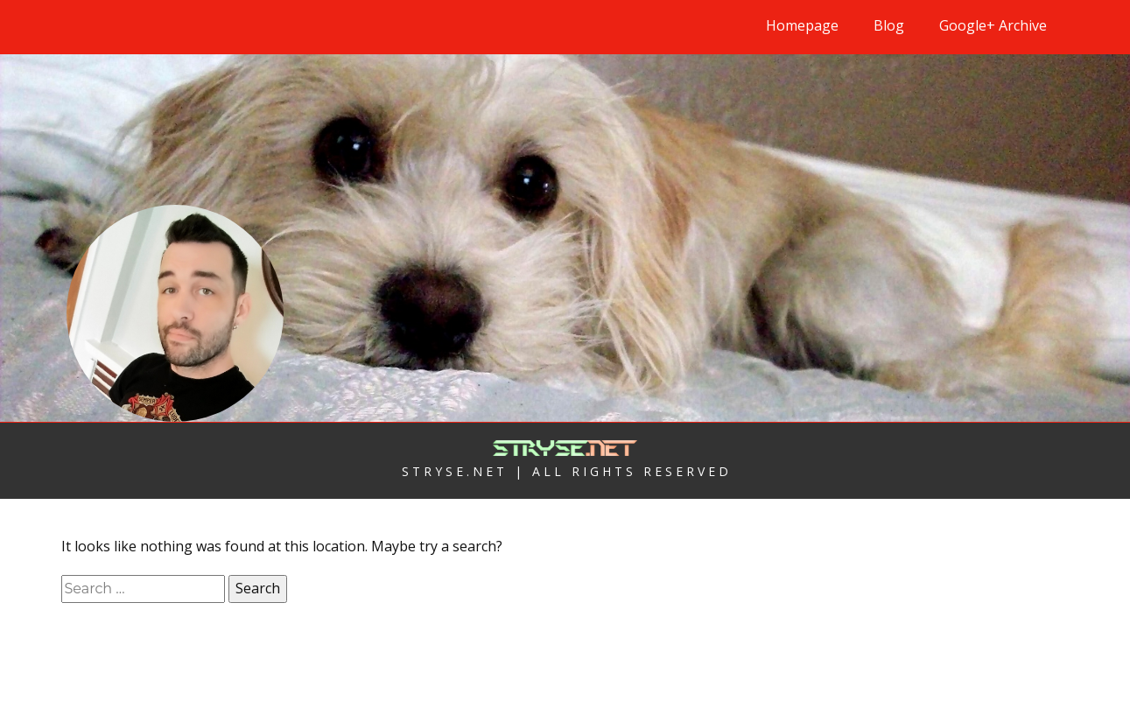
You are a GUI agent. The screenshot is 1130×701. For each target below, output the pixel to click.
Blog (889, 25)
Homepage (802, 25)
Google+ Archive (993, 25)
